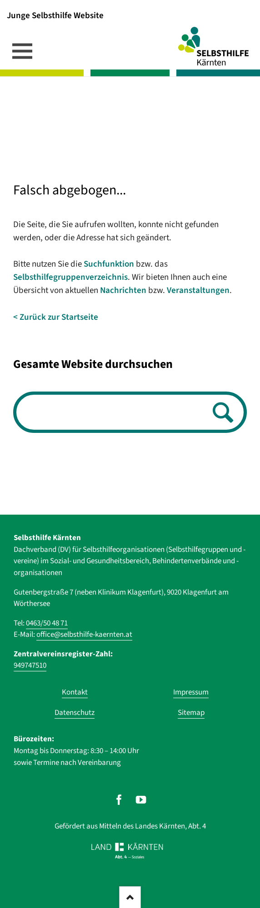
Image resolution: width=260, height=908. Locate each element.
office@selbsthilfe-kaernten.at (84, 634)
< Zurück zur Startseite (55, 317)
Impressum (191, 692)
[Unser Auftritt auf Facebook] (119, 799)
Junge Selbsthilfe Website (55, 15)
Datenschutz (75, 712)
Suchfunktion (109, 264)
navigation (22, 51)
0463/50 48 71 (47, 623)
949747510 (30, 665)
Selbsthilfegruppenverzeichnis (70, 277)
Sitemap (191, 712)
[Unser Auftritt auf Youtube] (141, 799)
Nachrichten (123, 290)
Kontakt (75, 692)
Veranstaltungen (198, 290)
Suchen (220, 413)
